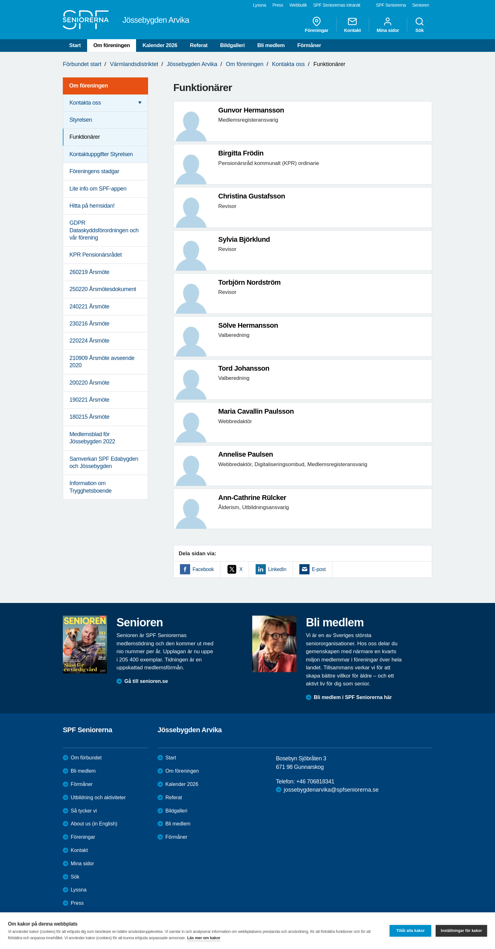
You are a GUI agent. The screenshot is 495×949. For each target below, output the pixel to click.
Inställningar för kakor (461, 930)
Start (75, 45)
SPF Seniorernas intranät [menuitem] (336, 5)
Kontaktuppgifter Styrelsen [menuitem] (101, 154)
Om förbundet (86, 757)
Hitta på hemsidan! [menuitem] (92, 206)
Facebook (203, 569)
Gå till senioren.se (146, 681)
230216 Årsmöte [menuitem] (89, 323)
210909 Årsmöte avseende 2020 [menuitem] (101, 361)
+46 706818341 (315, 781)
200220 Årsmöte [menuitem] (89, 383)
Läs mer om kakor (203, 937)
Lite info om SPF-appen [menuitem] (97, 189)
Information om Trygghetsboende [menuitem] (90, 487)
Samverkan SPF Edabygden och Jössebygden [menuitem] (103, 462)
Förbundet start (82, 64)
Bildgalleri (232, 45)
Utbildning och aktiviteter (98, 797)
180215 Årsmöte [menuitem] (89, 417)
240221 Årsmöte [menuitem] (89, 306)
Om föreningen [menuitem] (88, 85)
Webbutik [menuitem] (298, 5)
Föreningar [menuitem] (316, 25)
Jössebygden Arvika (192, 64)
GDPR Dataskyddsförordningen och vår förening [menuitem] (104, 230)
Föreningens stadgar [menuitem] (94, 171)
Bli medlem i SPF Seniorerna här (353, 697)
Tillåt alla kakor (410, 930)
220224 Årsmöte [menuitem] (89, 341)
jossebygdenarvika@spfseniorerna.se (331, 790)
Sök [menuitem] (419, 25)
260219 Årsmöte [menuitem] (89, 272)
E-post (319, 569)
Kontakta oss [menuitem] (85, 103)
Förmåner (309, 45)
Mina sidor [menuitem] (388, 25)
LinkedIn (277, 569)
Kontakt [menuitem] (352, 25)
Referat (199, 45)
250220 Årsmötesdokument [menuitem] (102, 289)
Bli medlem (271, 45)
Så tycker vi (84, 810)
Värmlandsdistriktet (134, 64)
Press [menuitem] (277, 5)
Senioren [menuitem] (420, 5)
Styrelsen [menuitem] (80, 120)
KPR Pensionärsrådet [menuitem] (95, 255)
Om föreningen (111, 45)
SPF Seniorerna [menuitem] (391, 5)
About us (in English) (94, 823)
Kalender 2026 (159, 45)
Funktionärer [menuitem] (84, 137)
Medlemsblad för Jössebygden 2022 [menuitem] (92, 438)
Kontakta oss (288, 64)
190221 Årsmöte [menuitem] (89, 400)
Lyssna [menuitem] (259, 5)
